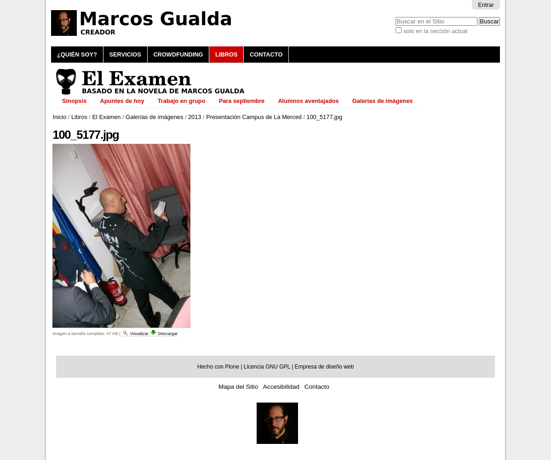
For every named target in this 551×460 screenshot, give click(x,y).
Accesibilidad (281, 386)
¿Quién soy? (77, 54)
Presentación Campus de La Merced (254, 117)
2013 (194, 117)
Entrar (486, 4)
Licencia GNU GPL (267, 366)
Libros (226, 54)
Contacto (266, 54)
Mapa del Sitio (238, 386)
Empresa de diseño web (324, 366)
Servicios (125, 54)
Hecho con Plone (218, 366)
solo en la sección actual (435, 31)
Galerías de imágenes (154, 117)
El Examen (106, 117)
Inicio (59, 117)
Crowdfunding (178, 54)
